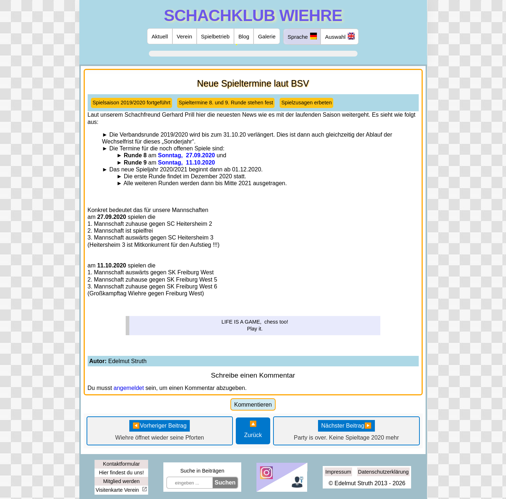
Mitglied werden (121, 481)
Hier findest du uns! (121, 472)
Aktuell (160, 36)
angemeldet (129, 388)
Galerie (266, 36)
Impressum (338, 472)
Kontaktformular (121, 464)
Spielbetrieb (215, 36)
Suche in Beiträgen (202, 471)
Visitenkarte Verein (118, 490)
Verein (184, 36)
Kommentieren (253, 405)
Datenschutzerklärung (383, 472)
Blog (243, 36)
